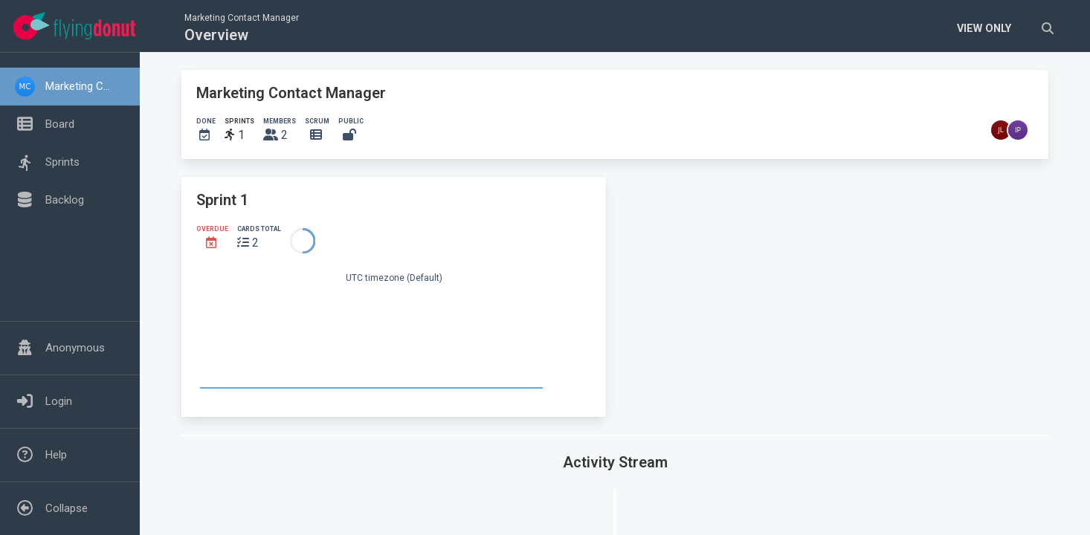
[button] (70, 87)
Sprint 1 (222, 200)
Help (56, 454)
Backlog (64, 200)
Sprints (62, 162)
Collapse (66, 508)
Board (59, 124)
